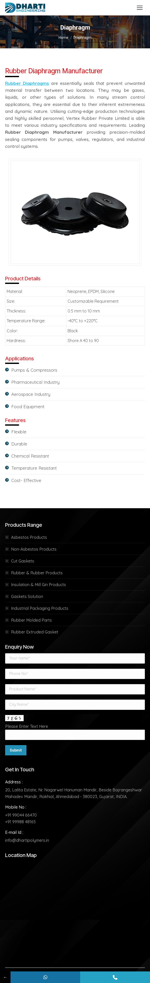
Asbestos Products (29, 537)
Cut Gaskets (22, 561)
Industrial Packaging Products (39, 608)
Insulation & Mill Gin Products (38, 584)
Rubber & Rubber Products (37, 572)
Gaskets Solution (27, 596)
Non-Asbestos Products (34, 549)
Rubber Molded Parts (31, 620)
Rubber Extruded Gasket (34, 632)
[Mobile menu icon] (140, 8)
